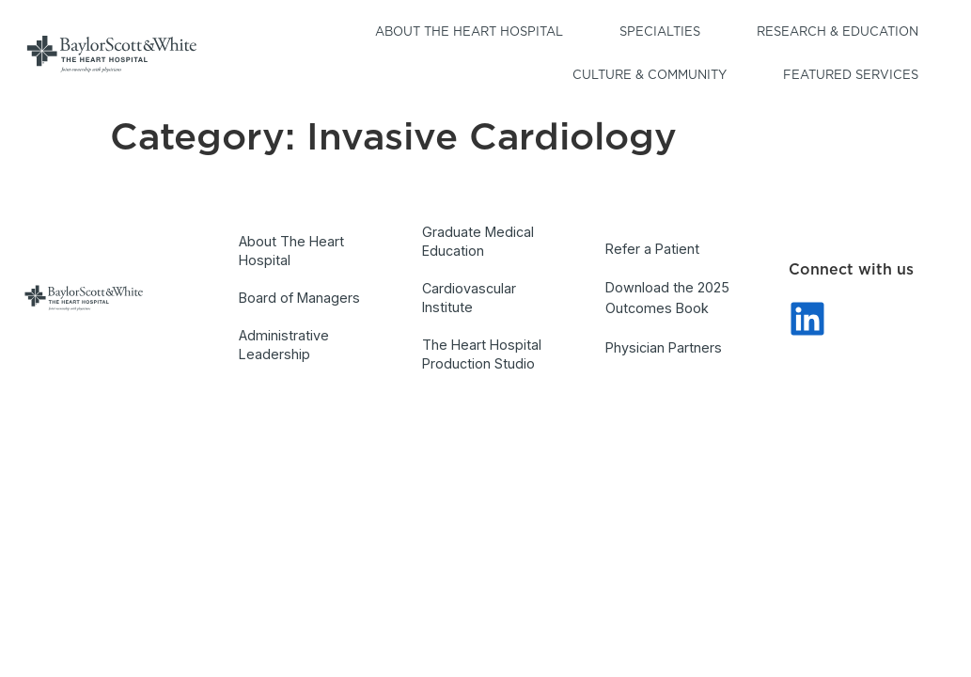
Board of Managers (299, 298)
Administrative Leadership (284, 344)
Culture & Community (654, 76)
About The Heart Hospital (291, 250)
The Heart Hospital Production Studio (481, 354)
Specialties (664, 33)
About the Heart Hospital (473, 33)
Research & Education (842, 33)
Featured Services (855, 76)
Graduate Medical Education (478, 241)
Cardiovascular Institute (469, 297)
